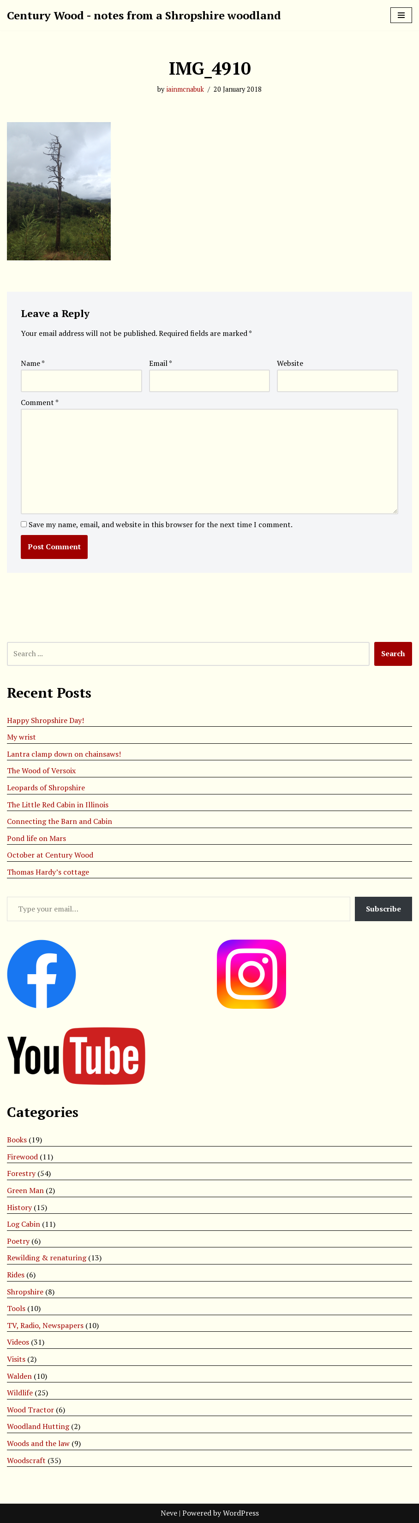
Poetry (18, 1241)
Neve (169, 1513)
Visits (16, 1359)
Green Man (25, 1190)
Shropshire (25, 1292)
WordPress (241, 1513)
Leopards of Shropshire (46, 787)
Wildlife (20, 1393)
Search (393, 653)
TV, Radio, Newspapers (45, 1325)
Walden (19, 1376)
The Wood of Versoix (41, 770)
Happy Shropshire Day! (45, 720)
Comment (40, 402)
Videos (18, 1342)
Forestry (21, 1173)
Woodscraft (26, 1460)
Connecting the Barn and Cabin (59, 821)
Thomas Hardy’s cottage (48, 872)
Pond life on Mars (36, 838)
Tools (16, 1308)
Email (160, 363)
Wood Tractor (30, 1410)
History (19, 1207)
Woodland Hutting (38, 1426)
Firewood (22, 1157)
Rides (15, 1275)
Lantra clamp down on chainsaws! (64, 754)
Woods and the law (38, 1443)
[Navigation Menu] (401, 15)
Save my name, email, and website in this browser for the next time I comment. (161, 524)
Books (17, 1140)
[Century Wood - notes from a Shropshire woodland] (144, 15)
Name (33, 363)
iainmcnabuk (185, 89)
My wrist (21, 737)
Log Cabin (23, 1224)
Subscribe (383, 909)
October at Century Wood (50, 855)
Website (290, 363)
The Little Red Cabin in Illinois (57, 805)
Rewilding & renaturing (46, 1258)
